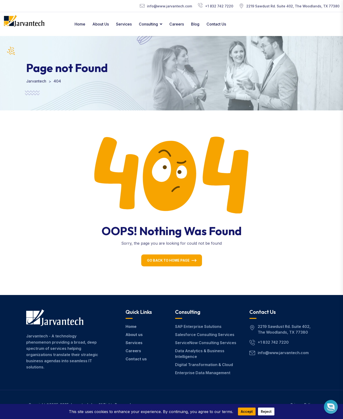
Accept (247, 411)
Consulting (148, 24)
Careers (176, 24)
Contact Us (216, 24)
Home (80, 24)
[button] (330, 406)
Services (124, 24)
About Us (100, 24)
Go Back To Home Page (168, 260)
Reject (266, 411)
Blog (195, 24)
